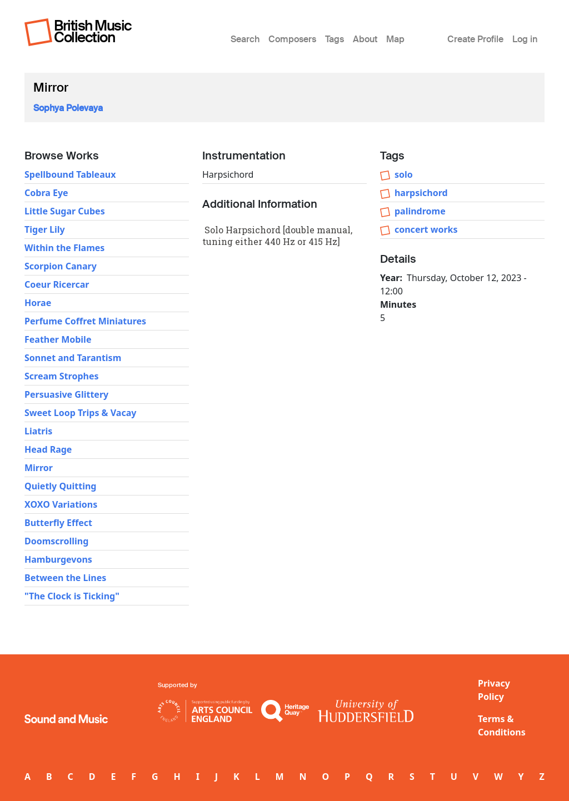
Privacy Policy (494, 690)
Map (395, 39)
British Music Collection (93, 31)
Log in (524, 39)
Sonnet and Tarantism (72, 358)
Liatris (38, 431)
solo (404, 174)
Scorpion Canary (60, 266)
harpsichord (421, 193)
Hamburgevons (58, 559)
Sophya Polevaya (68, 108)
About (365, 39)
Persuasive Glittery (66, 394)
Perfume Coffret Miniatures (85, 321)
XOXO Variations (60, 504)
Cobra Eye (46, 193)
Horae (37, 303)
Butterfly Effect (58, 523)
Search (245, 39)
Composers (292, 39)
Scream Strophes (61, 376)
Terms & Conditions (502, 725)
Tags (334, 39)
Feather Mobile (57, 339)
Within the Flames (64, 248)
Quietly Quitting (60, 486)
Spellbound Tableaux (70, 174)
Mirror (38, 468)
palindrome (420, 211)
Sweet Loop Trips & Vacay (80, 413)
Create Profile (475, 39)
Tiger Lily (44, 229)
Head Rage (48, 449)
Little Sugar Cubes (64, 211)
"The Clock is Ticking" (71, 596)
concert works (426, 229)
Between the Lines (65, 578)
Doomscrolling (56, 541)
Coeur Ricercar (56, 284)
